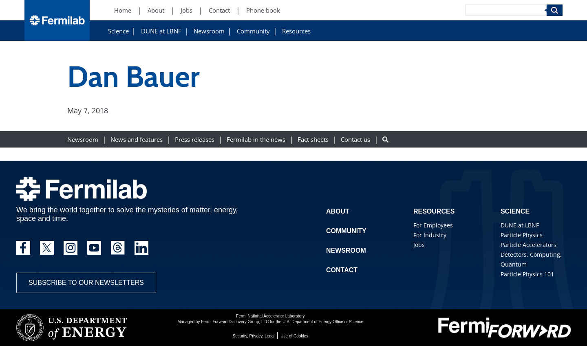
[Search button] (385, 140)
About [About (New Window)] (156, 10)
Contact (341, 270)
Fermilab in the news (256, 140)
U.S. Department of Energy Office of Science (322, 322)
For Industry (429, 235)
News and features (136, 140)
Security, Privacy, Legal (254, 336)
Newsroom (209, 31)
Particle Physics (522, 235)
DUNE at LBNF (161, 31)
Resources (296, 31)
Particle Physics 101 (527, 274)
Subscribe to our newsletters (86, 282)
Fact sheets (313, 140)
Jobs (419, 245)
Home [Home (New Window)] (122, 10)
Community (253, 31)
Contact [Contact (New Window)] (219, 10)
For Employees (433, 225)
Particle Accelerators (528, 245)
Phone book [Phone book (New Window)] (263, 10)
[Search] (506, 10)
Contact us (355, 140)
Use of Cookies (294, 336)
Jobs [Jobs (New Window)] (186, 10)
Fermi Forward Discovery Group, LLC (235, 322)
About (337, 211)
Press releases (194, 140)
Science (118, 31)
